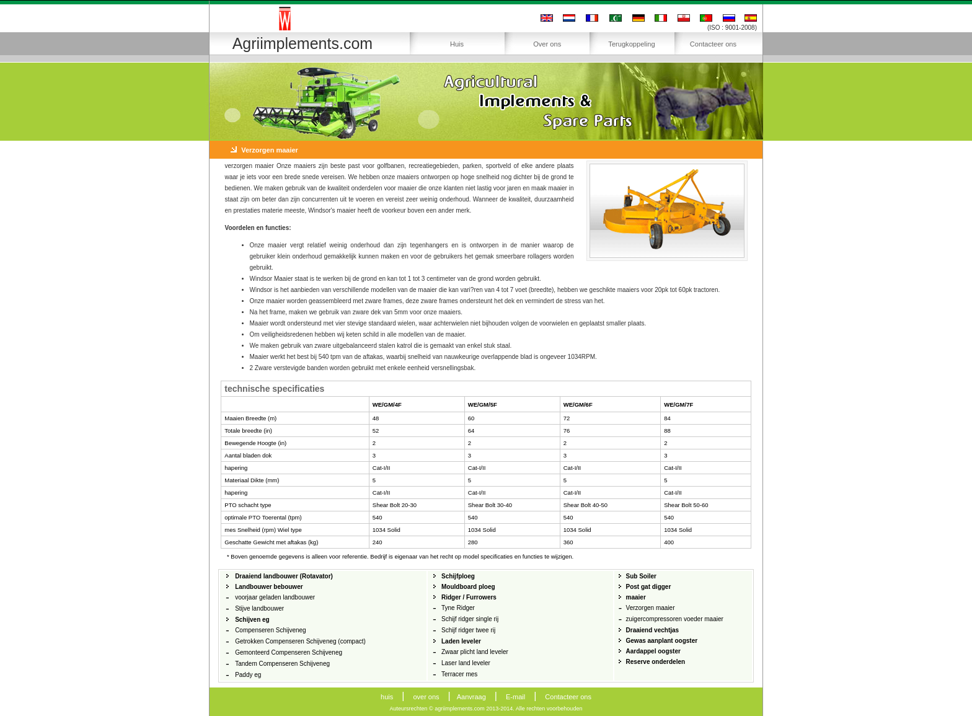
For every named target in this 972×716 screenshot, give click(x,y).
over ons (426, 697)
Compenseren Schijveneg (270, 630)
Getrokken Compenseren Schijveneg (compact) (300, 641)
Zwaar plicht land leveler (474, 651)
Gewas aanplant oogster (662, 640)
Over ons (547, 44)
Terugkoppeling (631, 44)
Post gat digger (648, 586)
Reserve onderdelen (656, 661)
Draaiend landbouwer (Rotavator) (284, 576)
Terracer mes (459, 674)
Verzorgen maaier (650, 607)
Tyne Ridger (458, 607)
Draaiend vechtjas (652, 630)
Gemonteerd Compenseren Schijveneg (288, 652)
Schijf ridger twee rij (468, 630)
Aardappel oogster (653, 651)
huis (387, 697)
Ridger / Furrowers (469, 597)
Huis (457, 44)
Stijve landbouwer (259, 608)
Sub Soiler (641, 576)
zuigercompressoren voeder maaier (674, 619)
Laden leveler (461, 641)
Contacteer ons (713, 44)
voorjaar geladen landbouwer (275, 597)
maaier (636, 597)
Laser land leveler (465, 663)
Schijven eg (252, 619)
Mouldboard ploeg (468, 586)
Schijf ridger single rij (469, 619)
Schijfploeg (458, 576)
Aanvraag (471, 697)
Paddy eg (248, 674)
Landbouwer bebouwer (269, 586)
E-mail (515, 697)
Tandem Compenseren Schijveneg (282, 663)
